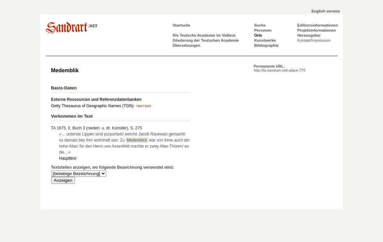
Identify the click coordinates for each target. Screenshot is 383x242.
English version (325, 11)
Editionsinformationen (317, 25)
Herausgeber (309, 35)
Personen (263, 30)
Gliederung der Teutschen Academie (206, 40)
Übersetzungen (186, 45)
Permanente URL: (279, 68)
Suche (260, 25)
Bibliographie (266, 45)
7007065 (143, 106)
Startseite (181, 25)
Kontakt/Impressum (313, 40)
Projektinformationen (316, 30)
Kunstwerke (265, 40)
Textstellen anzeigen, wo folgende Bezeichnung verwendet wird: (112, 167)
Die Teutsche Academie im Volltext (204, 35)
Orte (258, 35)
